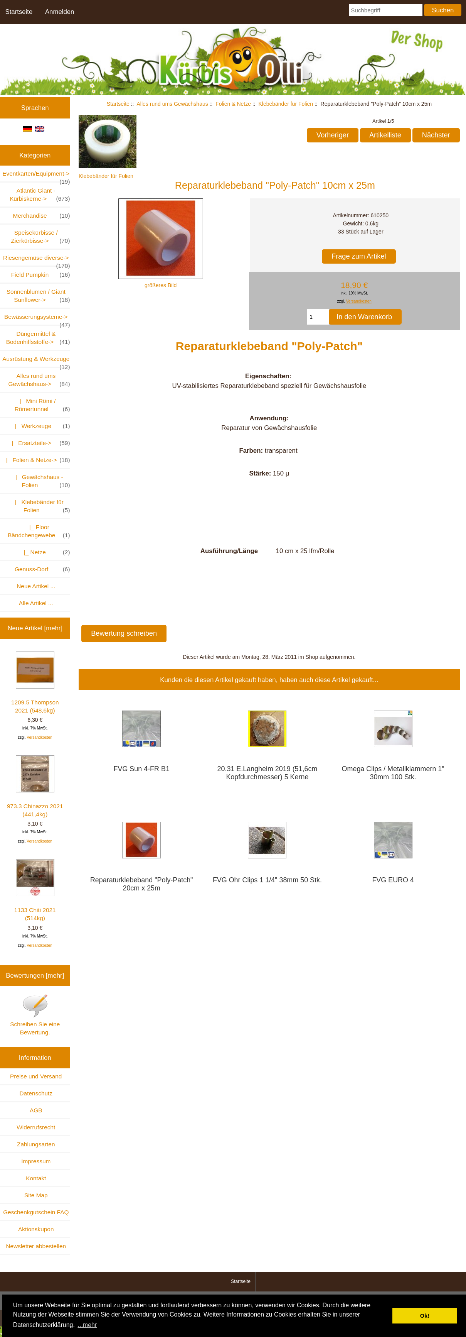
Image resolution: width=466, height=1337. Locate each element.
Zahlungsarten (36, 1144)
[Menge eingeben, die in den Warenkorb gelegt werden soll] (318, 317)
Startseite (18, 11)
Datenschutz (35, 1093)
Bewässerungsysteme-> (37, 319)
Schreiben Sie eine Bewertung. (35, 1014)
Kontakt (36, 1178)
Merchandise (41, 216)
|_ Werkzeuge (41, 426)
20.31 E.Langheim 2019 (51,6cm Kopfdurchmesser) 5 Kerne (267, 773)
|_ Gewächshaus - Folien (39, 481)
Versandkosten (39, 737)
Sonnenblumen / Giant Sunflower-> (38, 296)
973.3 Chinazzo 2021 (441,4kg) (35, 786)
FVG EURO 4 (393, 880)
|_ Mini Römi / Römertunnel (42, 405)
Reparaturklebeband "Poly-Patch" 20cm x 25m (141, 884)
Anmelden (59, 11)
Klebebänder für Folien (285, 104)
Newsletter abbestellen (36, 1246)
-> (39, 380)
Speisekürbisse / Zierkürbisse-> (40, 237)
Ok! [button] (424, 1316)
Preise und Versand (36, 1076)
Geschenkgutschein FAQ (36, 1212)
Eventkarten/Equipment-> (36, 175)
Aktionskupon (36, 1229)
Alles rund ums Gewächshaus (172, 104)
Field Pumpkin (40, 275)
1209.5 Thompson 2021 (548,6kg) (35, 683)
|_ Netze (43, 552)
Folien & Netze (233, 104)
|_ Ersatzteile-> (39, 443)
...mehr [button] (87, 1325)
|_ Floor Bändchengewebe (39, 531)
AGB (36, 1110)
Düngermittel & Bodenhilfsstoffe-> (38, 338)
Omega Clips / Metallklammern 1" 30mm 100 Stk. (393, 773)
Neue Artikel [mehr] (34, 628)
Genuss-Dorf (42, 569)
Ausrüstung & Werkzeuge (36, 361)
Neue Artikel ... (36, 586)
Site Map (36, 1195)
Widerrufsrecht (36, 1127)
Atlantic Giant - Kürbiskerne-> (40, 195)
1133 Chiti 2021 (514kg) (35, 890)
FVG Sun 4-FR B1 (142, 769)
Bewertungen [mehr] (35, 975)
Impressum (35, 1161)
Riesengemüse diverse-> (36, 260)
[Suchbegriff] (385, 10)
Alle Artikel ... (36, 603)
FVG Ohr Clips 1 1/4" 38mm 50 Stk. (267, 880)
